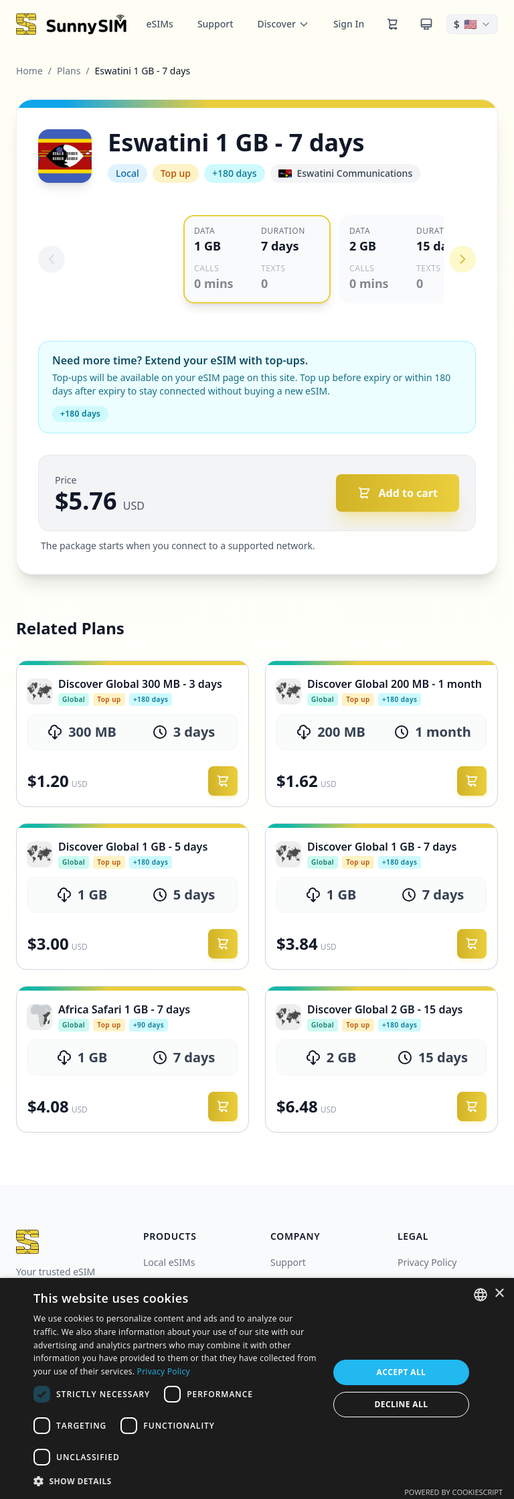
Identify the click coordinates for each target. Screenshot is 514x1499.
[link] (132, 733)
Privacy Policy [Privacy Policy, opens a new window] (163, 1371)
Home (29, 70)
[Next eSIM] (462, 259)
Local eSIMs (169, 1262)
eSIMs (160, 23)
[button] (176, 1481)
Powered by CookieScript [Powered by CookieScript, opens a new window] (453, 1492)
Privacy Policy (427, 1262)
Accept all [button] (401, 1372)
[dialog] (257, 1388)
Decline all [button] (401, 1404)
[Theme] (426, 24)
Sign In (348, 23)
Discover (283, 23)
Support (215, 23)
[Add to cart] (398, 493)
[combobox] (480, 1294)
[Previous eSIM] (51, 259)
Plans (68, 70)
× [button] (499, 1294)
